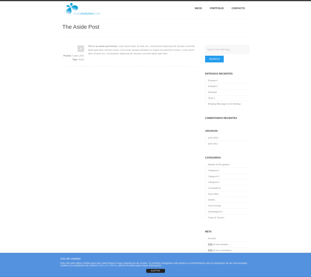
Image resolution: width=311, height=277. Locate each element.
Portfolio (217, 8)
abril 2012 (213, 143)
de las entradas (218, 244)
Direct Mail (213, 194)
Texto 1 (211, 98)
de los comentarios (219, 250)
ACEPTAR (155, 271)
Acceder (212, 238)
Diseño (211, 200)
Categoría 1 (213, 170)
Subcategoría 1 (215, 211)
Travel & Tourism (216, 217)
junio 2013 (213, 138)
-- (162, 266)
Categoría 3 (213, 182)
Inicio (198, 8)
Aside (81, 59)
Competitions (214, 188)
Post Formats (214, 205)
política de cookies (107, 265)
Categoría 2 (213, 176)
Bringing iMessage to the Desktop (224, 104)
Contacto (238, 8)
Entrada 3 (213, 86)
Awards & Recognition (218, 164)
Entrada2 (212, 92)
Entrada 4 (213, 80)
